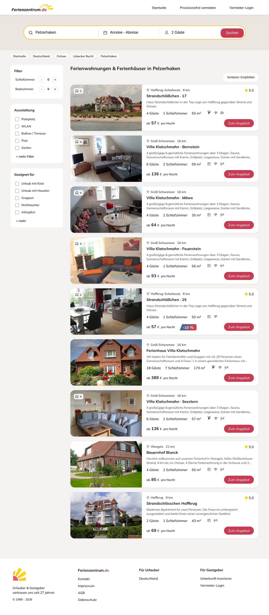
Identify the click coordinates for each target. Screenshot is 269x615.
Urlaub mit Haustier (32, 191)
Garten (23, 148)
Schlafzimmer (25, 79)
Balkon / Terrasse (30, 134)
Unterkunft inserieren (216, 578)
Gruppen (24, 198)
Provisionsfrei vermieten (198, 8)
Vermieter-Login (241, 8)
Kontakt (84, 579)
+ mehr (21, 221)
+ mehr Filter (25, 156)
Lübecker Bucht (83, 56)
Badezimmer (24, 89)
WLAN (23, 126)
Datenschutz (87, 600)
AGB (81, 593)
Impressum (86, 586)
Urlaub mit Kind (29, 184)
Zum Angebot (239, 123)
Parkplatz (25, 119)
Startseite (159, 8)
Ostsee (61, 56)
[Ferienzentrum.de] (32, 12)
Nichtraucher (27, 205)
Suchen (231, 32)
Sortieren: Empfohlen (241, 77)
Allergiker (25, 212)
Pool (21, 141)
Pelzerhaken (109, 56)
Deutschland (41, 56)
